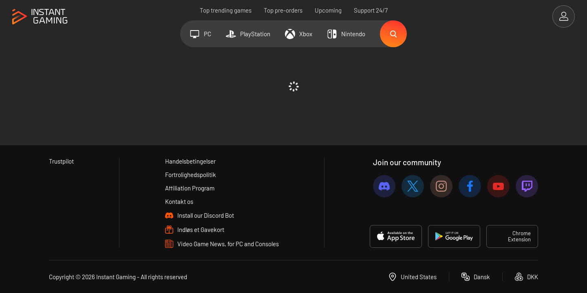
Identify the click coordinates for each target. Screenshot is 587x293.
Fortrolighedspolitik (190, 174)
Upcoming (328, 10)
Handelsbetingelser (190, 161)
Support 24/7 (371, 10)
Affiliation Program (189, 188)
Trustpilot (61, 161)
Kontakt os (179, 201)
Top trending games (226, 10)
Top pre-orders (283, 10)
